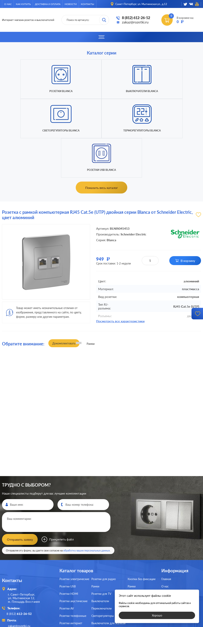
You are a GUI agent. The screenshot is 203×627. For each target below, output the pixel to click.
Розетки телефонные (72, 575)
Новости (71, 4)
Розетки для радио (103, 538)
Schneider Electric (133, 195)
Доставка (167, 561)
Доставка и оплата (47, 4)
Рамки (95, 546)
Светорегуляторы (102, 575)
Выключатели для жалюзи (108, 583)
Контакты (87, 4)
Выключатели (100, 561)
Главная (166, 538)
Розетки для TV (101, 553)
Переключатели (101, 568)
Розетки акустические (73, 561)
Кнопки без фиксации (141, 538)
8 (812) (20, 573)
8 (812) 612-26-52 (136, 18)
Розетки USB (67, 546)
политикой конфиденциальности (130, 623)
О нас (8, 4)
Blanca (111, 200)
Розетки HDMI (68, 553)
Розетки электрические (74, 538)
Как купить (23, 4)
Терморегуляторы (139, 561)
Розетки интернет (70, 583)
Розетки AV (66, 568)
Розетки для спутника (73, 590)
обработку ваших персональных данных (86, 510)
